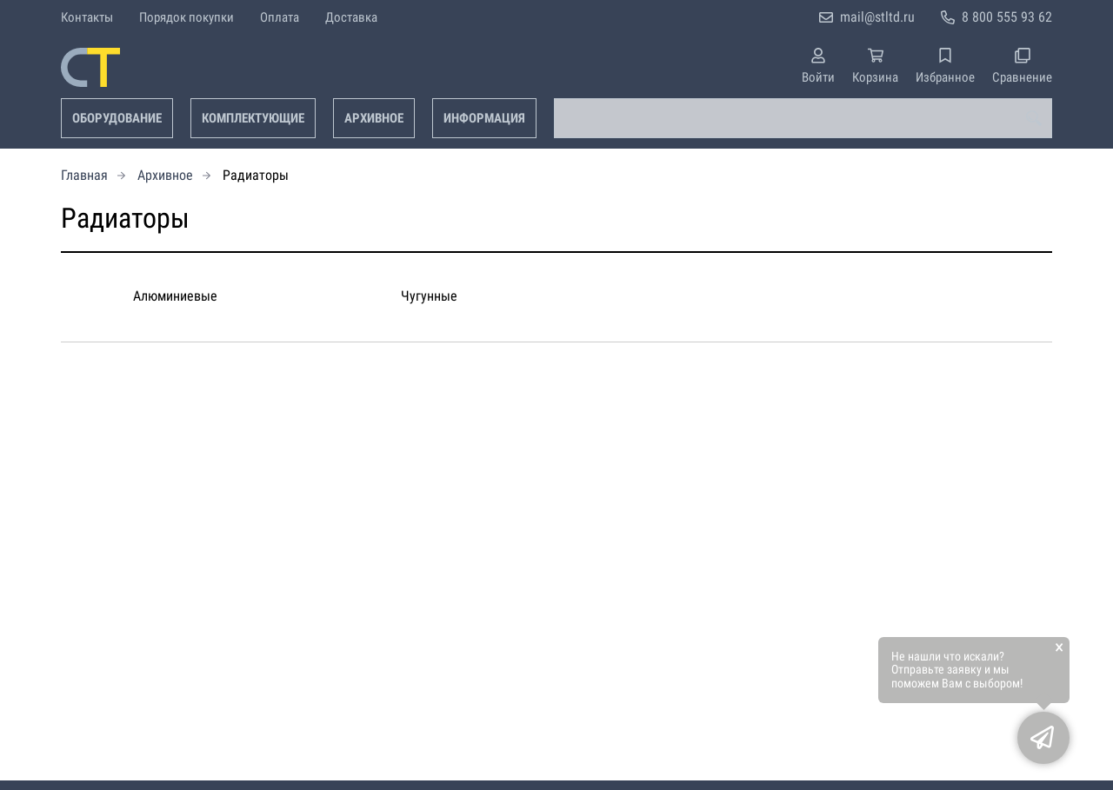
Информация (484, 118)
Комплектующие (253, 118)
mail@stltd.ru (877, 17)
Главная (84, 175)
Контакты (87, 17)
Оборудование (117, 118)
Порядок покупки (186, 17)
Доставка (351, 17)
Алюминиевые (175, 296)
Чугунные (429, 296)
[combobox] (803, 118)
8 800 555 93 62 (1007, 17)
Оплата (279, 17)
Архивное (373, 118)
